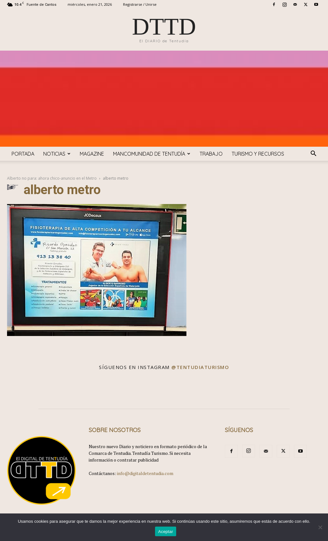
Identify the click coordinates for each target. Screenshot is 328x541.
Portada (23, 154)
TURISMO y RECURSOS (258, 154)
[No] (320, 527)
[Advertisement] (164, 98)
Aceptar (165, 531)
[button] (313, 154)
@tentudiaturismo (200, 367)
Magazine (92, 154)
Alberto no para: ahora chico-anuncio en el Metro (52, 178)
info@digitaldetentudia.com (145, 473)
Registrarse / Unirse (140, 4)
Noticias (56, 154)
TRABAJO (211, 154)
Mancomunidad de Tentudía (151, 154)
